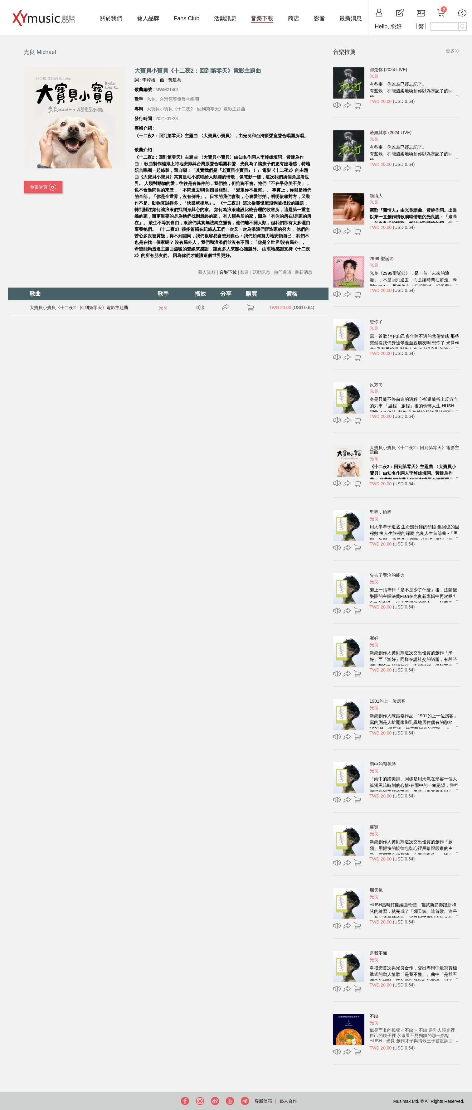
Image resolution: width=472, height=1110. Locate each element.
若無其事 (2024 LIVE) (391, 132)
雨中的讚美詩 (383, 764)
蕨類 (374, 827)
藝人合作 (288, 1100)
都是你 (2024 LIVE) (388, 69)
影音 (319, 18)
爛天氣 (376, 890)
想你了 (376, 321)
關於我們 (111, 18)
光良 (163, 307)
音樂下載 (262, 18)
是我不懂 (378, 953)
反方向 (376, 384)
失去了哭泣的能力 (387, 575)
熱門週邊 (282, 272)
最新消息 (350, 18)
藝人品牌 (148, 18)
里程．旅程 (381, 512)
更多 (450, 50)
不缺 (374, 1016)
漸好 (374, 638)
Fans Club (186, 18)
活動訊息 (225, 18)
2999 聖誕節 (382, 258)
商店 (293, 18)
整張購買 (43, 187)
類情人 (376, 195)
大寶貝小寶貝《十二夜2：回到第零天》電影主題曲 (79, 307)
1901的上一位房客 (388, 701)
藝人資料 (207, 272)
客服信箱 (263, 1100)
